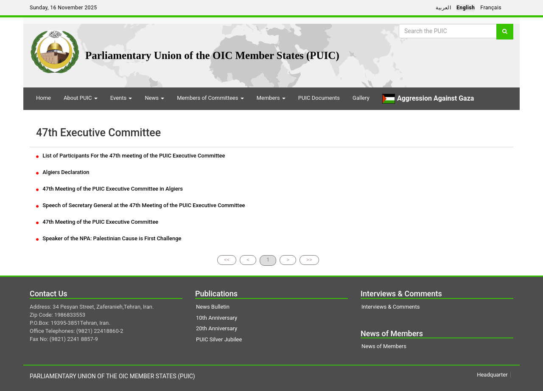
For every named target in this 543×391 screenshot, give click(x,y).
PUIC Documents (319, 98)
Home (43, 98)
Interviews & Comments (390, 307)
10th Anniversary (216, 318)
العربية (443, 8)
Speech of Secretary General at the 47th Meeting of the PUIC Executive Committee (140, 205)
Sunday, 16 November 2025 (63, 8)
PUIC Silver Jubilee (219, 339)
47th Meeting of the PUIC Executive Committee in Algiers (109, 189)
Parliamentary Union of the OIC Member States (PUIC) (212, 55)
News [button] (154, 98)
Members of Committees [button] (210, 98)
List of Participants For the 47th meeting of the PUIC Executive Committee (130, 155)
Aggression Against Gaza (428, 99)
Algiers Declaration (63, 172)
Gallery (361, 98)
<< (227, 259)
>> (309, 259)
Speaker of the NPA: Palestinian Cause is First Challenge (109, 238)
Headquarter (492, 374)
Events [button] (121, 98)
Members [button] (271, 98)
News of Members (383, 346)
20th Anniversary (216, 328)
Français (490, 8)
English (465, 8)
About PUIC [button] (81, 98)
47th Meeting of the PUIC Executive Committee (97, 222)
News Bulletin (213, 307)
